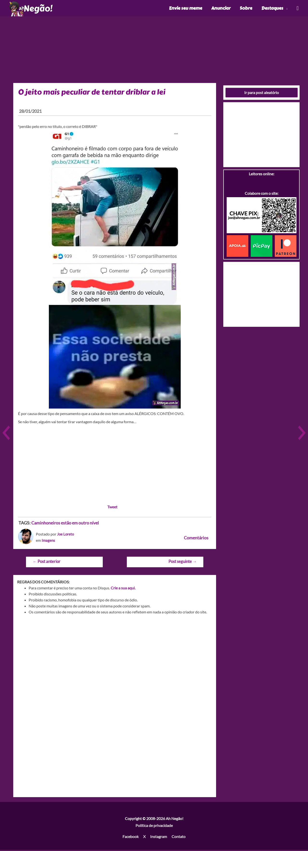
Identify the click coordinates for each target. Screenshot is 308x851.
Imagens (49, 541)
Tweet (112, 508)
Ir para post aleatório (261, 93)
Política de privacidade (154, 827)
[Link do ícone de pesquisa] (297, 9)
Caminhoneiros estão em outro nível (65, 524)
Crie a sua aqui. (123, 589)
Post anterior (46, 562)
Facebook (130, 837)
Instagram (158, 837)
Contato (179, 837)
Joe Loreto (66, 535)
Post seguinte (182, 562)
